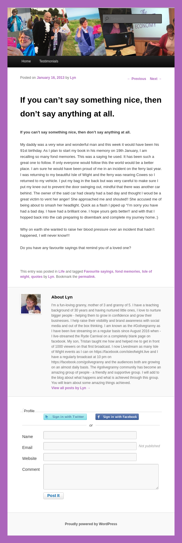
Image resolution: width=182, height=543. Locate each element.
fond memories (127, 271)
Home (26, 61)
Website (29, 458)
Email (27, 447)
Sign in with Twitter (65, 417)
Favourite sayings (98, 271)
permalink (86, 277)
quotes (36, 277)
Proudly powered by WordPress (91, 524)
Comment (31, 469)
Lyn (73, 78)
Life (62, 271)
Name (27, 436)
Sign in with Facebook (117, 417)
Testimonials (48, 61)
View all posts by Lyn (71, 388)
